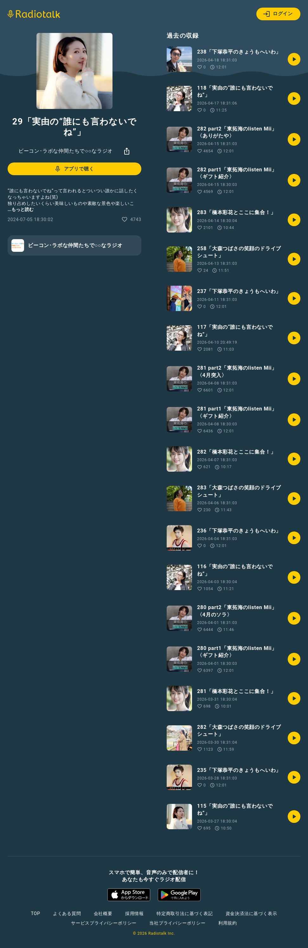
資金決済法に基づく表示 (251, 913)
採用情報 (134, 913)
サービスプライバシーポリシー (104, 923)
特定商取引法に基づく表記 (185, 913)
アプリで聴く (74, 169)
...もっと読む (21, 209)
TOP (35, 913)
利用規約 (227, 923)
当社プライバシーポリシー (177, 923)
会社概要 (103, 913)
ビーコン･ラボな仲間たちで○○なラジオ (65, 151)
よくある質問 (67, 913)
